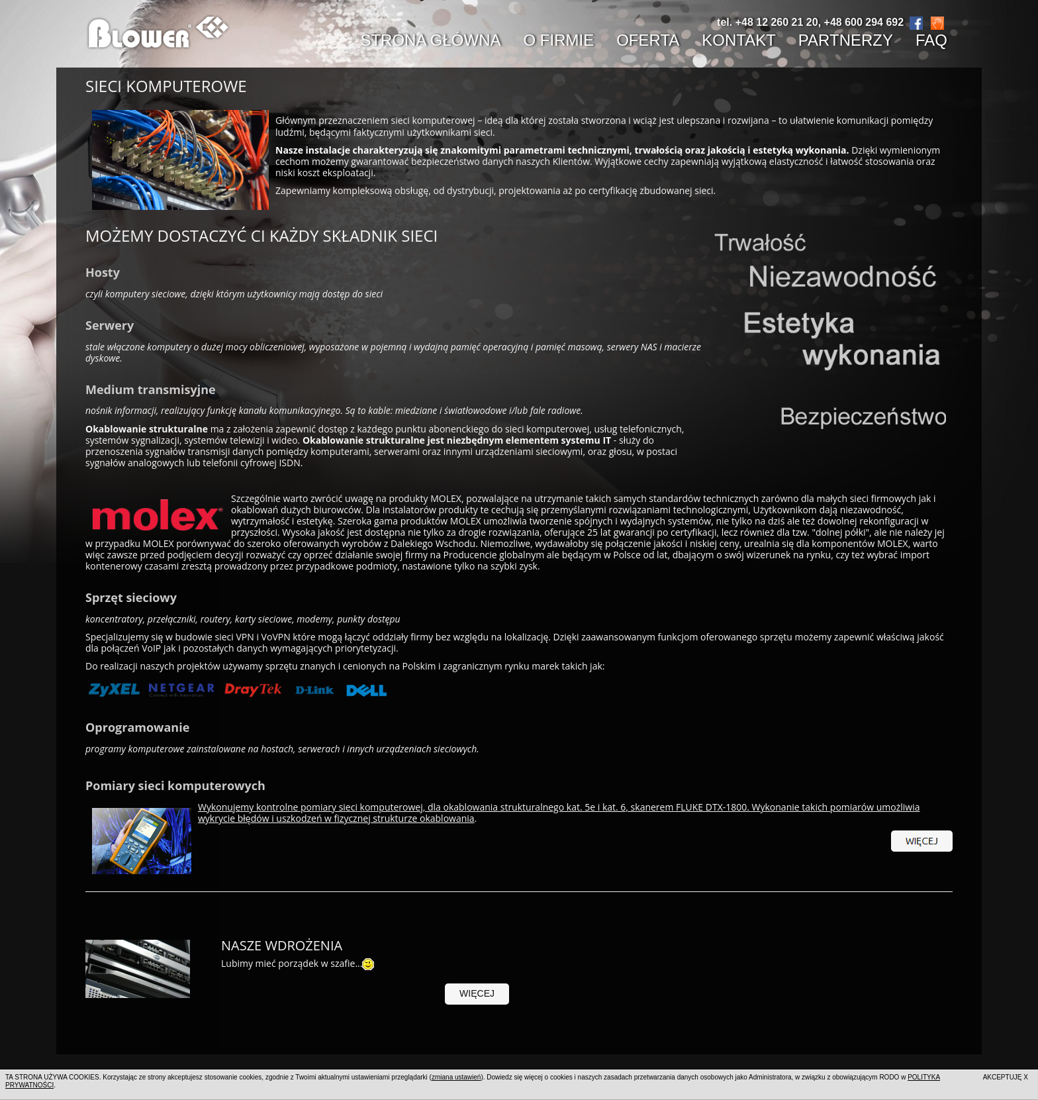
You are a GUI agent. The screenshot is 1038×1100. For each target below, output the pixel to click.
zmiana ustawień (456, 1077)
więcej (477, 993)
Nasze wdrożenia (281, 945)
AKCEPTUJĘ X (1005, 1077)
